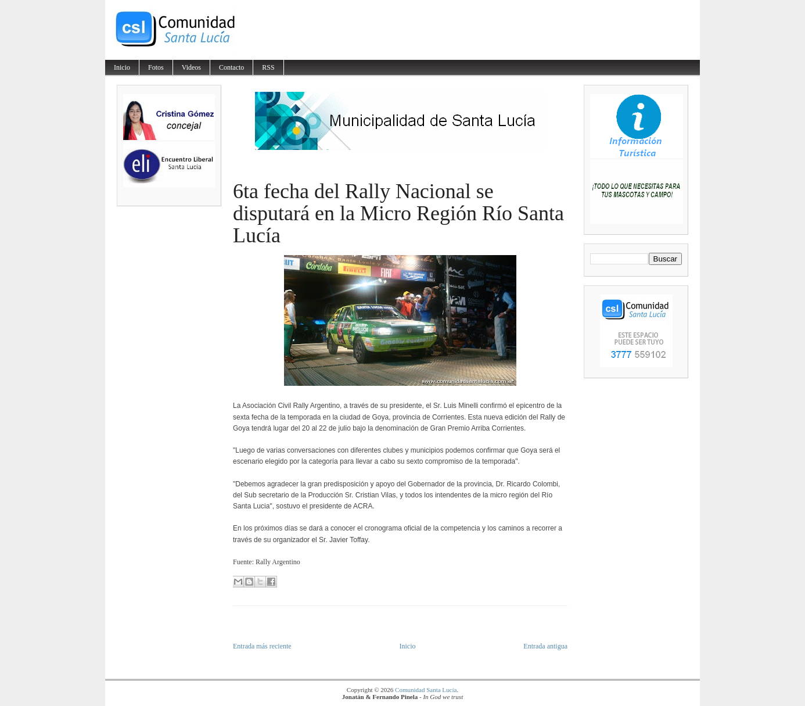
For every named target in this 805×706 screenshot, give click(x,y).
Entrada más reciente (262, 646)
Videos (191, 67)
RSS (268, 67)
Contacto (231, 67)
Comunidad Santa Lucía (426, 689)
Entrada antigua (545, 646)
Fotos (156, 67)
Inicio (122, 67)
